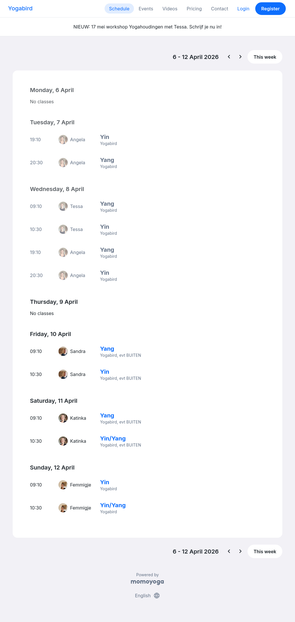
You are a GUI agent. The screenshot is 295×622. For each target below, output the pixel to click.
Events (146, 9)
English (147, 595)
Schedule (119, 9)
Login (243, 9)
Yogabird (20, 8)
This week (265, 57)
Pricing (194, 9)
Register (270, 9)
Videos (169, 9)
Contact (219, 9)
